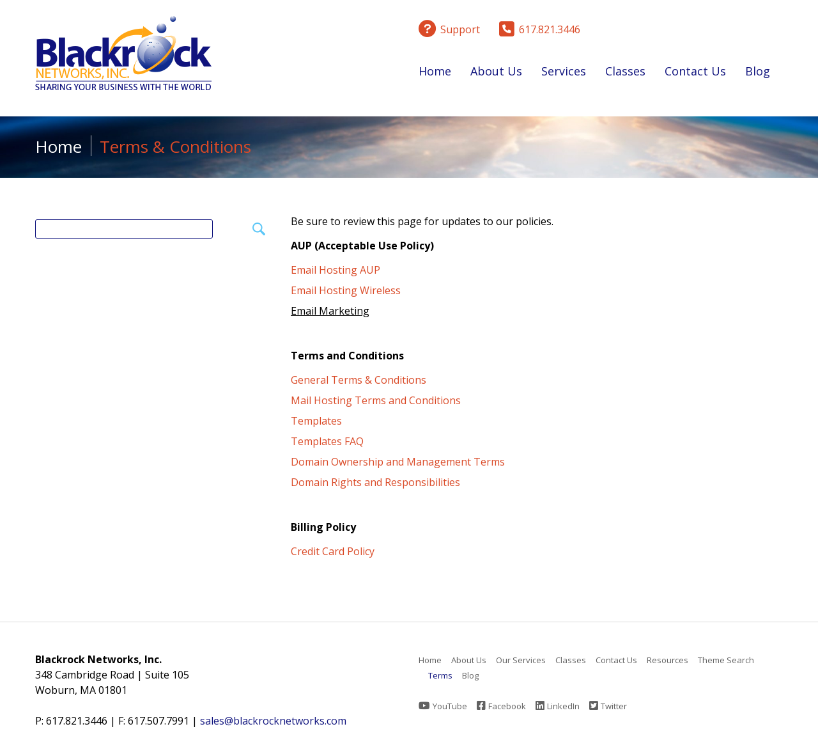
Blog (757, 71)
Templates (316, 421)
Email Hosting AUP (335, 270)
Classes (625, 73)
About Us (496, 73)
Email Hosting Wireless (346, 290)
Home (435, 71)
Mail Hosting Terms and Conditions (376, 400)
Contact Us (695, 71)
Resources (667, 660)
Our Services (521, 660)
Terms (440, 675)
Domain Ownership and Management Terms (398, 462)
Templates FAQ (327, 441)
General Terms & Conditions (358, 380)
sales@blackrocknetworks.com (273, 721)
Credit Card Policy (332, 551)
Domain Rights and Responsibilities (375, 482)
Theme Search (726, 660)
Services (563, 73)
